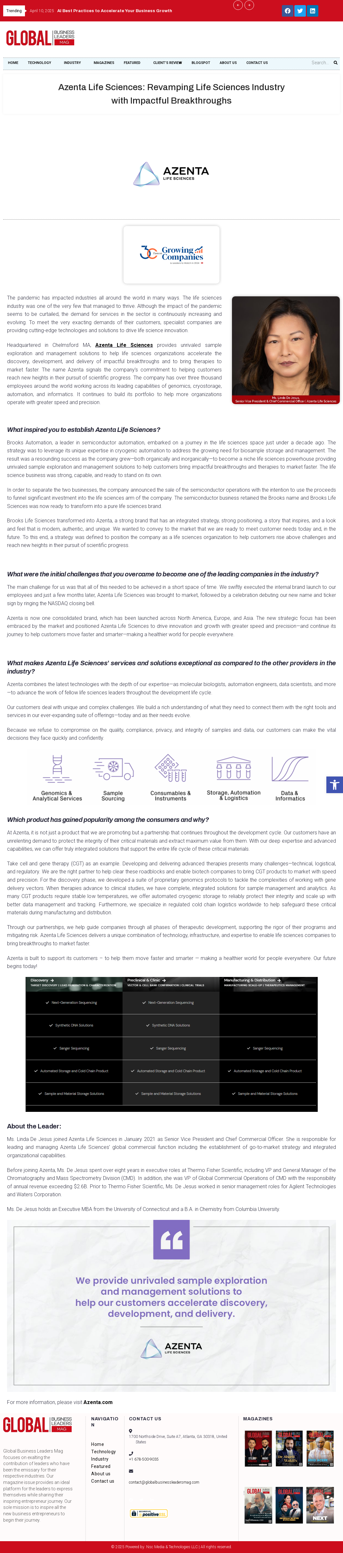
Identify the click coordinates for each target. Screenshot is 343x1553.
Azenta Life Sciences (109, 345)
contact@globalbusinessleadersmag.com (164, 1482)
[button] (334, 784)
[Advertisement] (220, 41)
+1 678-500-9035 (144, 1459)
